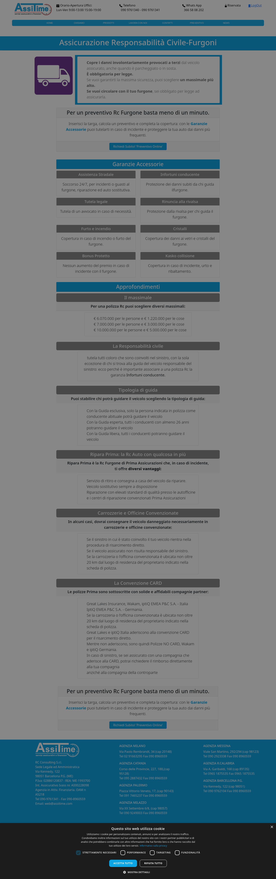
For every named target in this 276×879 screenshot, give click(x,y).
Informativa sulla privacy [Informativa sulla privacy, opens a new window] (153, 845)
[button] (138, 872)
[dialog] (138, 851)
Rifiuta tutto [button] (153, 863)
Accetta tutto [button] (123, 863)
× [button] (271, 827)
